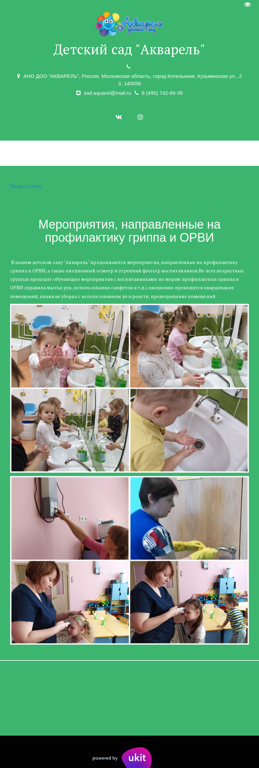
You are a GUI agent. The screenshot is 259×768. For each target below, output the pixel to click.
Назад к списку (25, 186)
